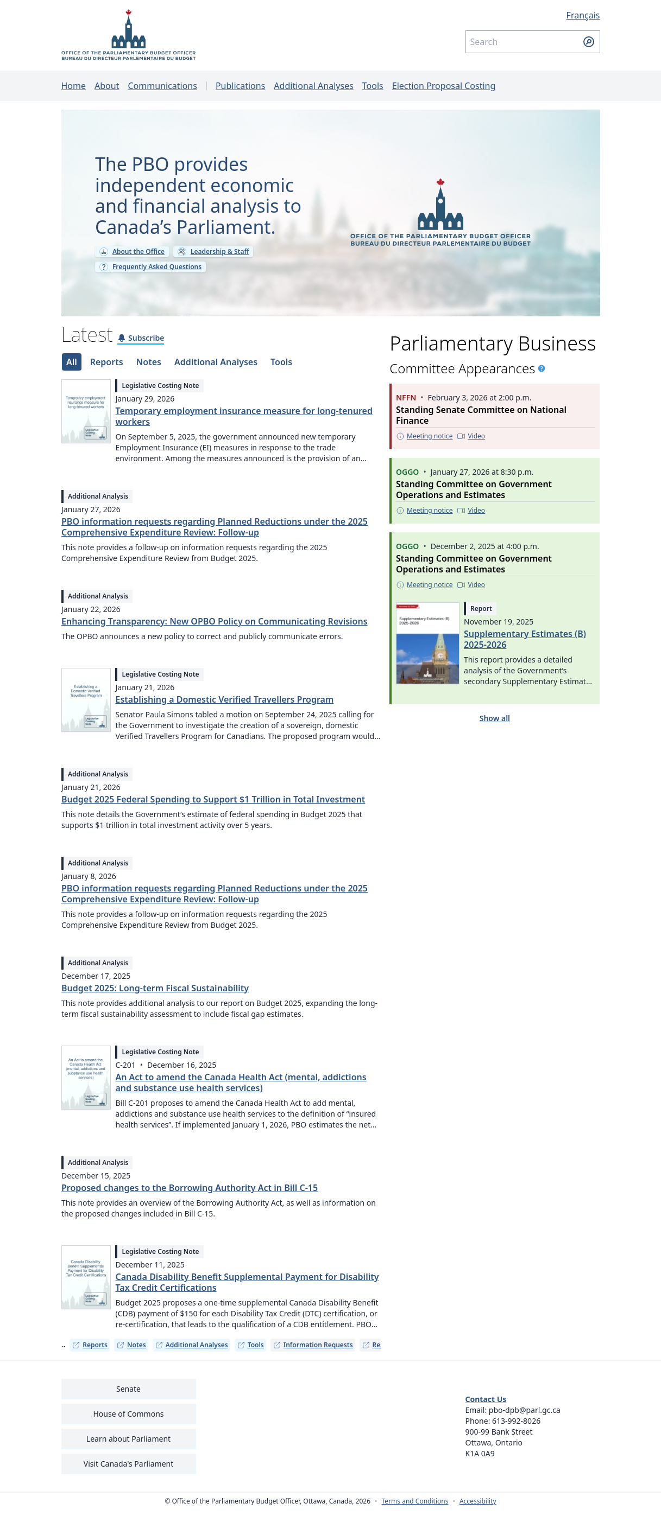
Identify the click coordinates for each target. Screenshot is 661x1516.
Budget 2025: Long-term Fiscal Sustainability (155, 994)
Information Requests (313, 1350)
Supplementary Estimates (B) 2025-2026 (525, 645)
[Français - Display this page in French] (532, 15)
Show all (495, 724)
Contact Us (486, 1405)
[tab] (71, 368)
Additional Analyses (314, 86)
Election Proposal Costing (444, 86)
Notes (131, 1350)
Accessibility (477, 1507)
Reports (90, 1350)
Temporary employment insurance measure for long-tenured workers (243, 422)
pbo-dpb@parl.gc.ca (525, 1416)
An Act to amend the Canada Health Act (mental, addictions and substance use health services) (240, 1088)
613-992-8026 (516, 1427)
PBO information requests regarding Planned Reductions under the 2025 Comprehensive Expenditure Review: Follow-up (214, 533)
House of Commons (128, 1420)
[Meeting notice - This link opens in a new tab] (424, 442)
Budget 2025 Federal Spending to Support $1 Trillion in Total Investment (213, 805)
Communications (162, 86)
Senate (128, 1395)
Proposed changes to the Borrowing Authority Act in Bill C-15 (189, 1193)
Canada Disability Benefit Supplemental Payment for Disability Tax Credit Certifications (247, 1288)
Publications (240, 86)
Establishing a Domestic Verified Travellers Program (224, 705)
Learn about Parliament (128, 1444)
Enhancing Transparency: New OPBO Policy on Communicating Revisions (214, 627)
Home (73, 86)
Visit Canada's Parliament (129, 1469)
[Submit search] (589, 42)
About (107, 86)
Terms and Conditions (415, 1507)
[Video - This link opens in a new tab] (471, 442)
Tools (372, 86)
